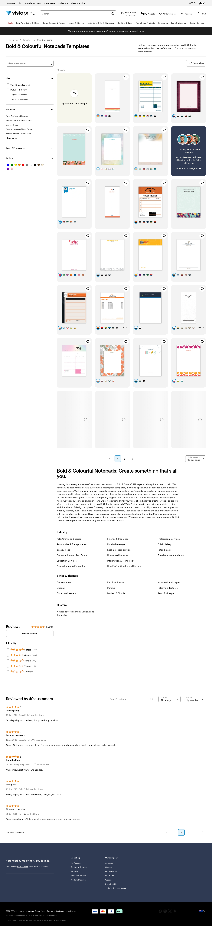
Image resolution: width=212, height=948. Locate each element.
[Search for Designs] (50, 63)
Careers (108, 867)
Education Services (67, 560)
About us (109, 863)
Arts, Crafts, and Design (69, 538)
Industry (10, 109)
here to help (22, 866)
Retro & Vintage (166, 593)
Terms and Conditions (55, 911)
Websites (109, 880)
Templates (27, 40)
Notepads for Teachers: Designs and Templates (75, 613)
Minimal (111, 587)
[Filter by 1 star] (8, 671)
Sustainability (111, 884)
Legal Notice (70, 911)
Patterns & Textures (168, 587)
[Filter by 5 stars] (8, 649)
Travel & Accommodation (171, 555)
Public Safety (164, 544)
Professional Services (169, 538)
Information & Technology (120, 560)
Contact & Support (78, 867)
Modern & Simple (116, 593)
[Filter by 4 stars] (8, 655)
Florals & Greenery (66, 593)
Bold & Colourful (44, 40)
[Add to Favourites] (126, 77)
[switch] (199, 3)
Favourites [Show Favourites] (196, 63)
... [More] (17, 40)
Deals (10, 23)
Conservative (64, 582)
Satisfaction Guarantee (115, 888)
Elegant (61, 587)
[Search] (113, 13)
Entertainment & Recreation (71, 566)
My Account (75, 863)
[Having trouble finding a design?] (188, 151)
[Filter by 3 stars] (8, 660)
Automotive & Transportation (72, 544)
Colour (9, 158)
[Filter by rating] (169, 699)
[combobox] (76, 13)
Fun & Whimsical (116, 582)
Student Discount (78, 880)
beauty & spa (63, 549)
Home (8, 40)
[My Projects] (148, 13)
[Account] (186, 14)
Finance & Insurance (117, 538)
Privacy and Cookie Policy (35, 911)
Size (8, 78)
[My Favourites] (167, 13)
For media (110, 875)
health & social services (119, 549)
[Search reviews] (129, 699)
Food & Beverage (116, 544)
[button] (109, 458)
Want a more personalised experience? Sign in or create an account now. (106, 31)
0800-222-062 (11, 911)
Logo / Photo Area (15, 148)
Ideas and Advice (78, 875)
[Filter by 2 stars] (8, 666)
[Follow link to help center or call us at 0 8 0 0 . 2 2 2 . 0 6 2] (128, 14)
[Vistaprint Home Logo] (20, 13)
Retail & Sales (164, 549)
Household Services (117, 555)
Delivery (74, 871)
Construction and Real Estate (72, 555)
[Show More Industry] (11, 138)
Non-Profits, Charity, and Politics (124, 566)
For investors (111, 871)
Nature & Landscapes (169, 582)
